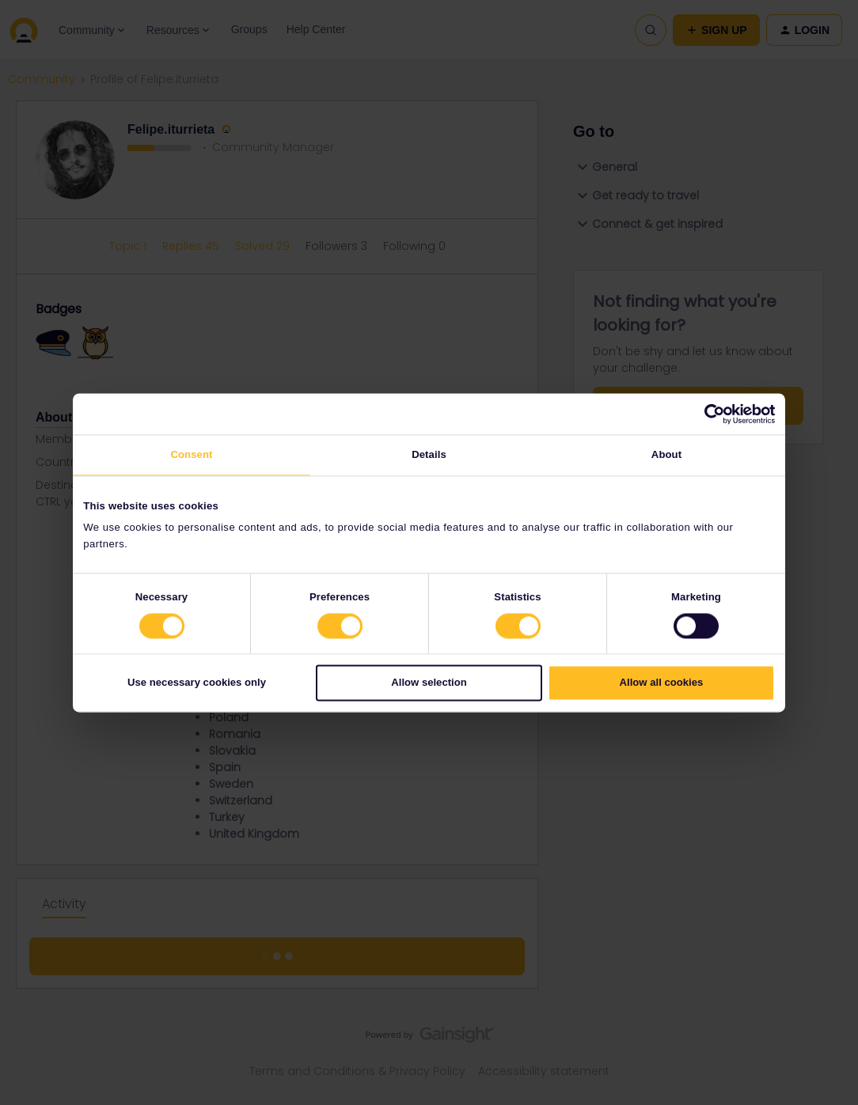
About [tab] (666, 455)
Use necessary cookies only (196, 683)
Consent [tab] (191, 455)
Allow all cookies (662, 683)
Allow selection (428, 683)
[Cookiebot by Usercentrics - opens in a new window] (705, 413)
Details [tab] (429, 455)
